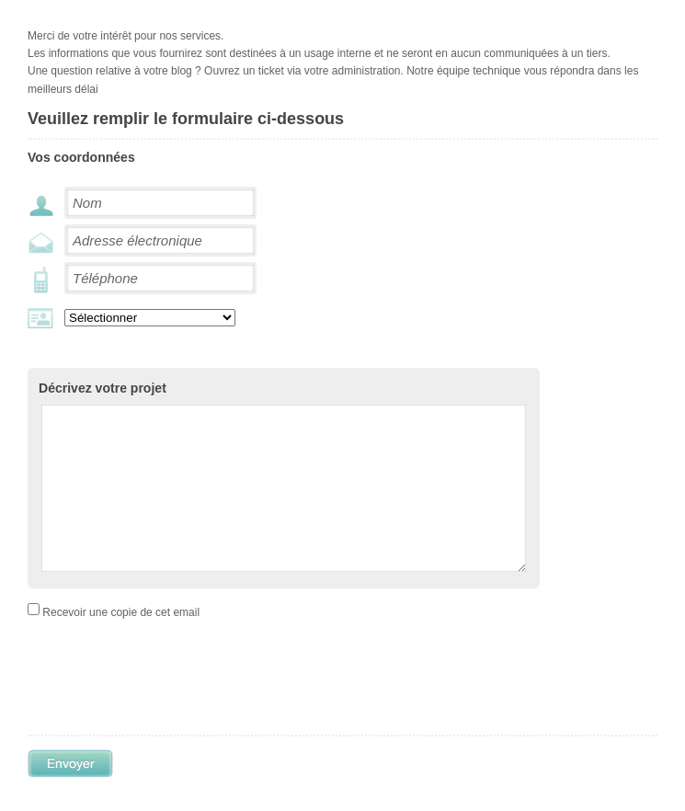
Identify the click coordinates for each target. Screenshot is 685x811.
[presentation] (204, 710)
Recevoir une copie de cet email (121, 640)
